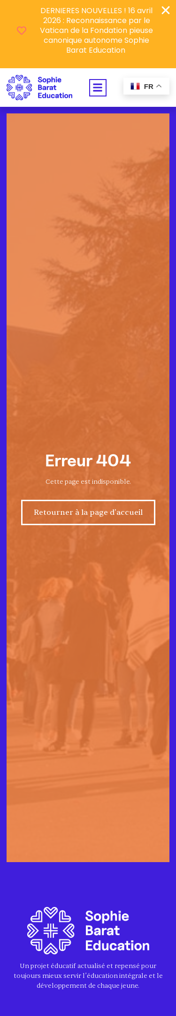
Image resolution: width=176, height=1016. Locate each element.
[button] (98, 87)
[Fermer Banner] (165, 10)
